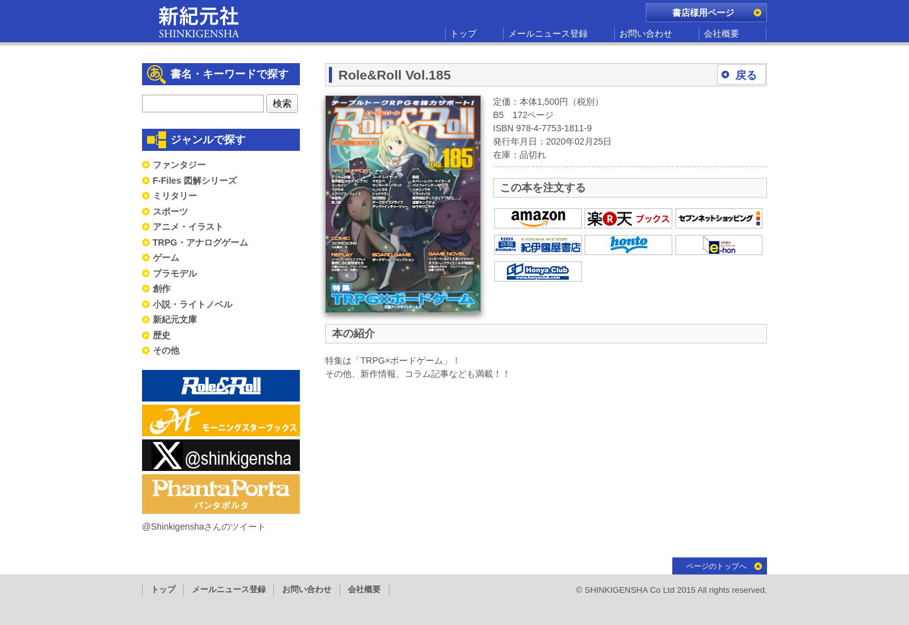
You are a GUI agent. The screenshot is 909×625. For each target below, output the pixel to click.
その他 (166, 350)
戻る (746, 75)
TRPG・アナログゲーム (200, 242)
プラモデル (175, 273)
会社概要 (721, 33)
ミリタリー (175, 196)
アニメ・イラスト (188, 227)
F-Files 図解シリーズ (195, 181)
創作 (161, 288)
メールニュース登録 (548, 33)
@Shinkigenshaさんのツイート (204, 526)
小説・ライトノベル (192, 304)
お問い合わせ (645, 33)
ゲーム (166, 258)
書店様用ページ (703, 13)
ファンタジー (179, 165)
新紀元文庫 (175, 319)
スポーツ (170, 211)
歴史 (161, 335)
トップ (463, 33)
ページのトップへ (716, 566)
